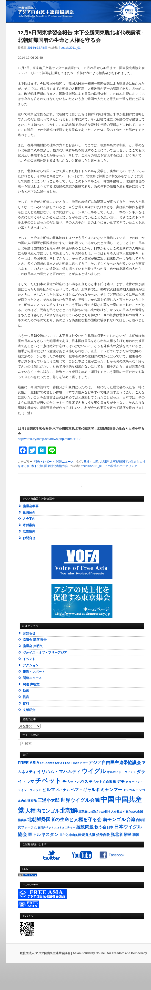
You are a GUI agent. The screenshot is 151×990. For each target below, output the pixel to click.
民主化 (64, 835)
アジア (84, 763)
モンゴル (129, 790)
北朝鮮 (104, 461)
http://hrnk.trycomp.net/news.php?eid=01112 (49, 439)
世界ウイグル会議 (80, 800)
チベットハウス (75, 781)
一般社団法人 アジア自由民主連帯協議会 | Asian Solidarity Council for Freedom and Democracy (82, 953)
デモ (121, 781)
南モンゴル (114, 819)
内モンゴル (48, 811)
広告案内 (29, 531)
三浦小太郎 (91, 461)
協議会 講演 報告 (35, 639)
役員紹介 (29, 512)
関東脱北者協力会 (56, 466)
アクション (31, 665)
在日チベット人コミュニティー (56, 827)
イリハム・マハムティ (59, 771)
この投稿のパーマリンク (121, 466)
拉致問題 (85, 827)
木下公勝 (37, 466)
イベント (29, 659)
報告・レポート (44, 461)
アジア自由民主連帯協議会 (114, 762)
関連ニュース (65, 461)
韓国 (135, 835)
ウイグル (94, 771)
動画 (26, 690)
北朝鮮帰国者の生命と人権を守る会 (64, 819)
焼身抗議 (88, 835)
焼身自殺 (103, 835)
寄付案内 (29, 525)
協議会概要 (31, 506)
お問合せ (29, 538)
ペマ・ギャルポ (85, 789)
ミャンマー (111, 789)
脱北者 (117, 834)
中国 (107, 799)
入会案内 (29, 519)
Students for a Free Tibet (59, 763)
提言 (26, 697)
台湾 (130, 819)
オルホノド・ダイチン (121, 772)
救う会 (100, 827)
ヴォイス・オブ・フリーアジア (45, 652)
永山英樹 (75, 835)
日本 (110, 827)
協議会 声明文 (33, 646)
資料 (26, 703)
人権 (30, 811)
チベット (48, 780)
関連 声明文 (31, 684)
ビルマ (48, 789)
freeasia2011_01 (70, 47)
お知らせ (29, 633)
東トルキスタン (43, 834)
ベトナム (63, 790)
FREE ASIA (28, 762)
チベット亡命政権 (102, 782)
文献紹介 (29, 710)
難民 (127, 834)
